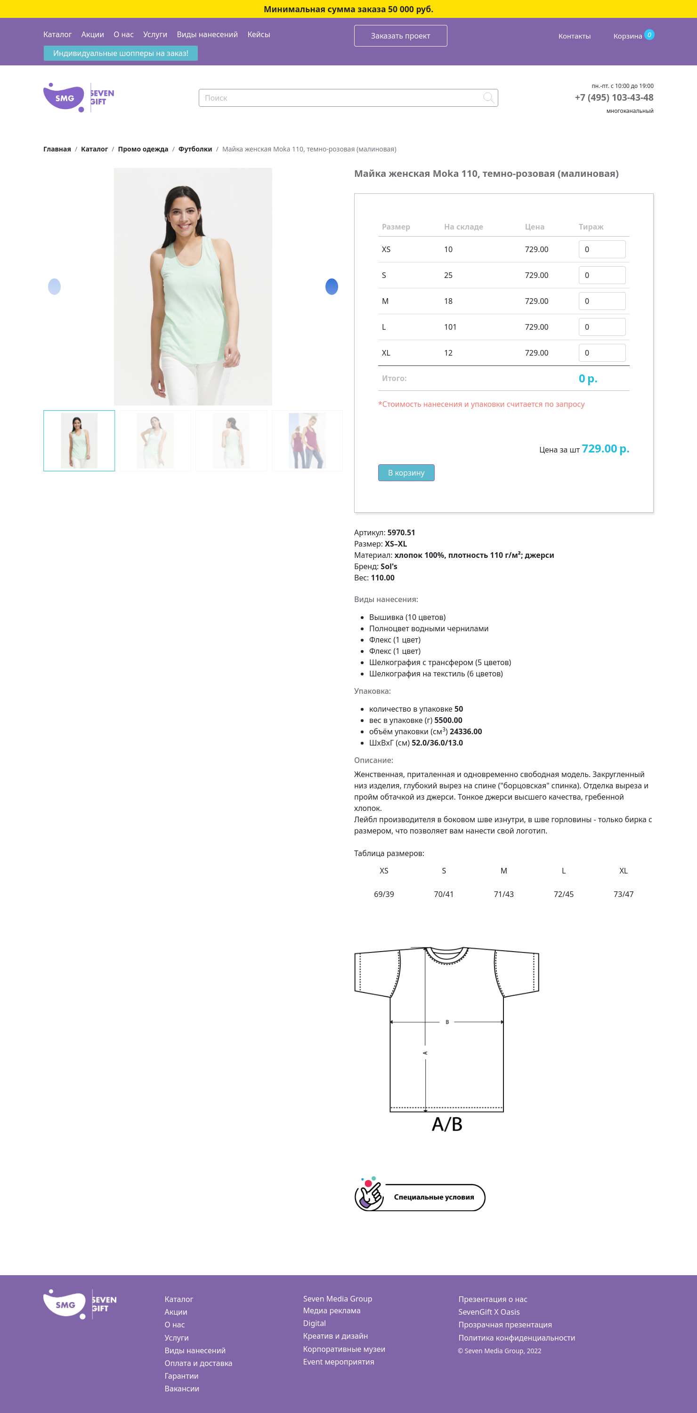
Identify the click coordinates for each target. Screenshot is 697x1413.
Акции (92, 34)
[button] (331, 286)
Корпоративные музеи (344, 1349)
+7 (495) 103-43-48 (614, 97)
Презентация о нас (493, 1299)
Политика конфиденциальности (517, 1338)
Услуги (155, 34)
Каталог (57, 34)
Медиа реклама (332, 1310)
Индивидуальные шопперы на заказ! (120, 53)
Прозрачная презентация (505, 1324)
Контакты (575, 35)
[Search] (348, 98)
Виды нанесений (207, 34)
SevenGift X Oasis (489, 1312)
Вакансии (182, 1388)
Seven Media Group (338, 1299)
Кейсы (258, 34)
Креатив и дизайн (335, 1336)
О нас (123, 34)
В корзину (406, 473)
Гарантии (182, 1376)
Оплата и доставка (199, 1363)
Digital (314, 1323)
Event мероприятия (338, 1362)
